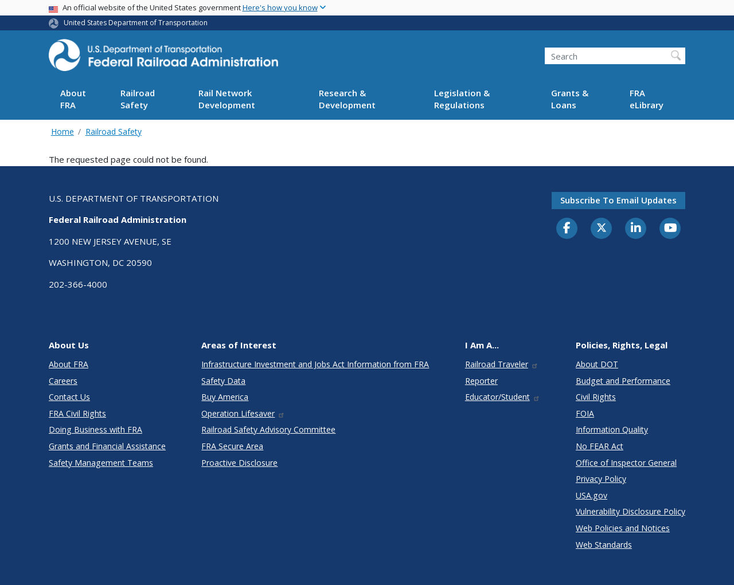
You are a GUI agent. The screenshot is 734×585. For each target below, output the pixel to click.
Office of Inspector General (626, 462)
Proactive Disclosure (239, 462)
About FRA (73, 99)
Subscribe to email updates (618, 200)
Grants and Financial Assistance (107, 446)
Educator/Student (502, 396)
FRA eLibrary (646, 99)
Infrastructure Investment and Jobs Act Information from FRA (315, 364)
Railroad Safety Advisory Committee (268, 429)
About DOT (597, 364)
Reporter (481, 380)
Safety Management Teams (101, 462)
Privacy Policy (601, 478)
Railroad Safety (137, 99)
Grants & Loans (569, 99)
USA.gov (591, 495)
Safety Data (223, 380)
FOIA (585, 413)
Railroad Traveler (501, 364)
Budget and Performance (623, 380)
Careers (63, 380)
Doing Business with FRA (95, 429)
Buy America (224, 396)
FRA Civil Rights (77, 413)
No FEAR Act (599, 446)
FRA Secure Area (232, 446)
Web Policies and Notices (623, 528)
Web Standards (604, 544)
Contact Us (69, 396)
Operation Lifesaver (243, 413)
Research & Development (347, 99)
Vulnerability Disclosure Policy (630, 511)
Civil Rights (596, 396)
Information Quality (612, 429)
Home (62, 131)
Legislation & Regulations (462, 99)
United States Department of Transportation (136, 23)
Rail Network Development (226, 99)
